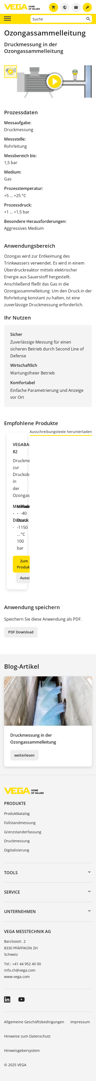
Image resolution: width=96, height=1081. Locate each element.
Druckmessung (17, 840)
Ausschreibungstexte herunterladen (61, 431)
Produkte (15, 803)
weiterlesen (24, 755)
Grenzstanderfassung (22, 831)
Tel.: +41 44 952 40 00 (22, 963)
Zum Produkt (24, 564)
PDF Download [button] (21, 632)
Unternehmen (20, 911)
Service (12, 892)
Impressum (80, 1021)
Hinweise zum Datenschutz (27, 1036)
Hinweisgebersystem (22, 1050)
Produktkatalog (17, 813)
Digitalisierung (16, 850)
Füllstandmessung (20, 822)
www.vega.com (17, 976)
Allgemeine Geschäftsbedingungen (34, 1021)
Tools (11, 872)
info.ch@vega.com (19, 970)
